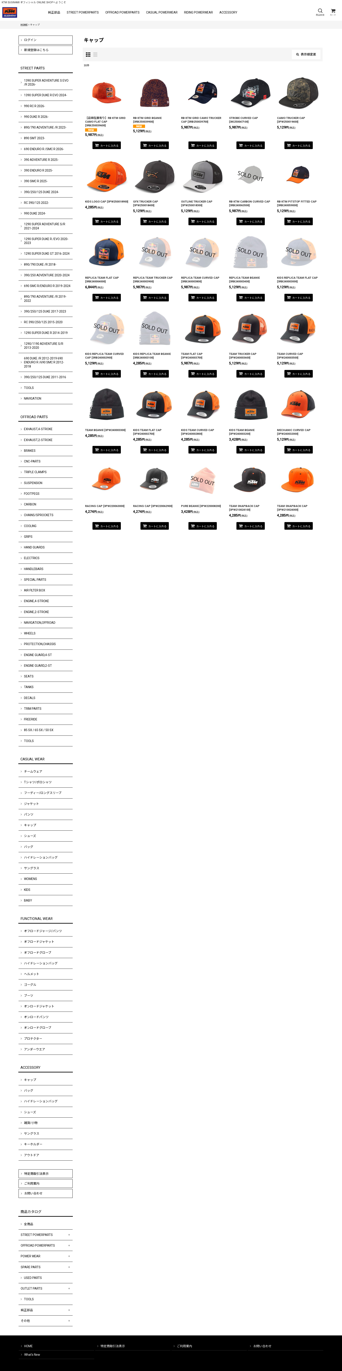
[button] (320, 12)
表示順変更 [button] (306, 54)
